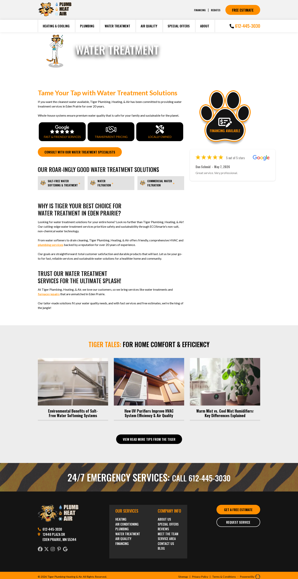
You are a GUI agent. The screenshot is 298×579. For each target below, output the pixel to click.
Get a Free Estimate (238, 511)
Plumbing (87, 26)
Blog (161, 547)
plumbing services (50, 245)
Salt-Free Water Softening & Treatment (60, 183)
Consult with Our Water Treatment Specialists (83, 152)
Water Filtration (101, 183)
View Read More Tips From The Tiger (149, 438)
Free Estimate (243, 10)
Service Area (167, 537)
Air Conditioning (127, 523)
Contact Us (166, 542)
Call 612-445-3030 (201, 476)
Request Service (238, 527)
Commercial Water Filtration (157, 183)
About (204, 26)
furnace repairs (49, 294)
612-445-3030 (245, 26)
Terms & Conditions (224, 575)
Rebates (215, 10)
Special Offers (179, 26)
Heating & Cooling (56, 26)
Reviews (163, 528)
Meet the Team (168, 532)
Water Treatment (117, 26)
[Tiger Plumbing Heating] (54, 15)
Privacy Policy (200, 575)
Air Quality (149, 26)
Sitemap (183, 575)
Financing (198, 10)
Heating (120, 518)
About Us (164, 518)
